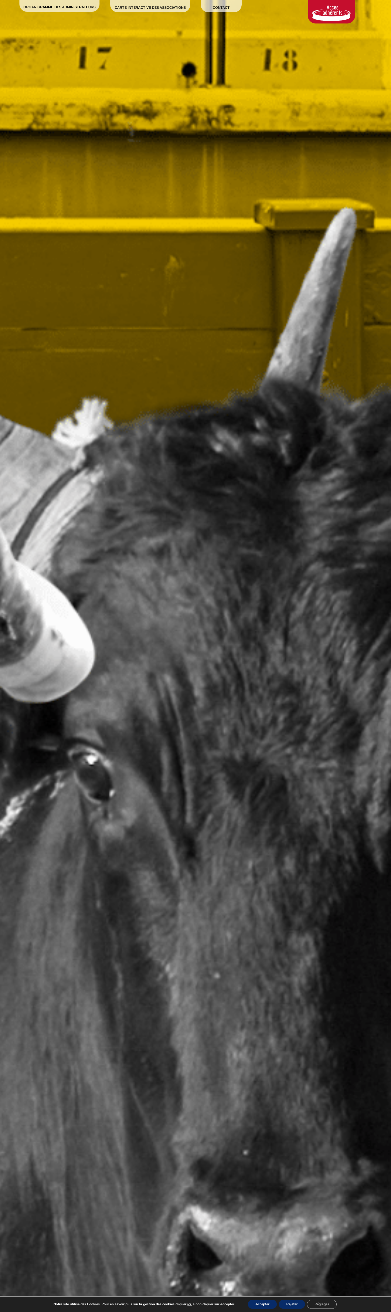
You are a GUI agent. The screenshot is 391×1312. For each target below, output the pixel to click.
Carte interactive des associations (150, 7)
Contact (221, 7)
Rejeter (291, 1304)
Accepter (262, 1304)
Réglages (321, 1304)
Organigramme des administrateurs (59, 7)
